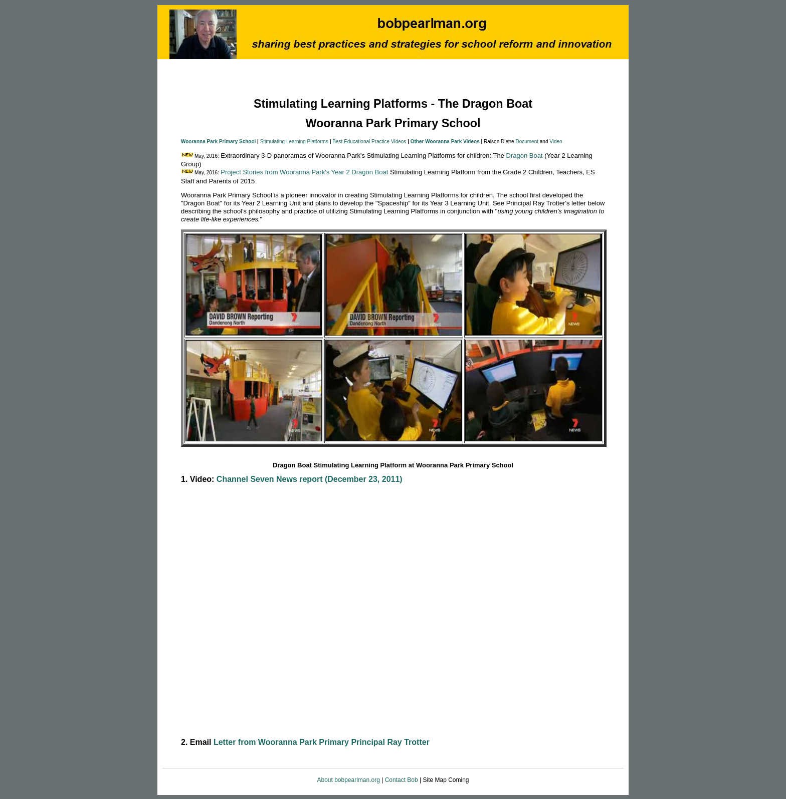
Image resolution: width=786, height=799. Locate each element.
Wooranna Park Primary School (218, 141)
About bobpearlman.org (349, 779)
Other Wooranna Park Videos (445, 141)
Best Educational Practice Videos (369, 141)
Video (555, 141)
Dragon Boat (524, 155)
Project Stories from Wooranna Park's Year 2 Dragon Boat (304, 172)
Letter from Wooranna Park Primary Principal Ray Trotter (322, 742)
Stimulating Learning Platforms (294, 141)
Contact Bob (401, 779)
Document (526, 141)
